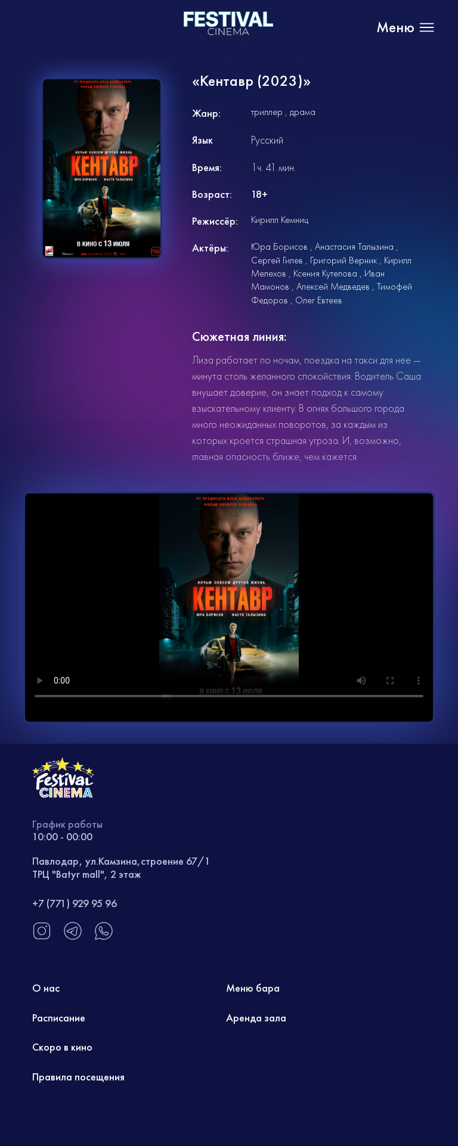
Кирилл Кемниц (279, 219)
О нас (46, 988)
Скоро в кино (62, 1047)
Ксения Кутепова (325, 273)
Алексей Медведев (333, 286)
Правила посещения (78, 1076)
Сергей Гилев (277, 260)
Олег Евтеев (318, 300)
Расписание (58, 1017)
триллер (267, 111)
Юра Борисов (279, 246)
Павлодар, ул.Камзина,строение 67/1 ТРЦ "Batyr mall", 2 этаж (121, 867)
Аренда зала (256, 1017)
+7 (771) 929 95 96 (74, 903)
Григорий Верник (343, 260)
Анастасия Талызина (354, 246)
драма (302, 111)
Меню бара (253, 988)
